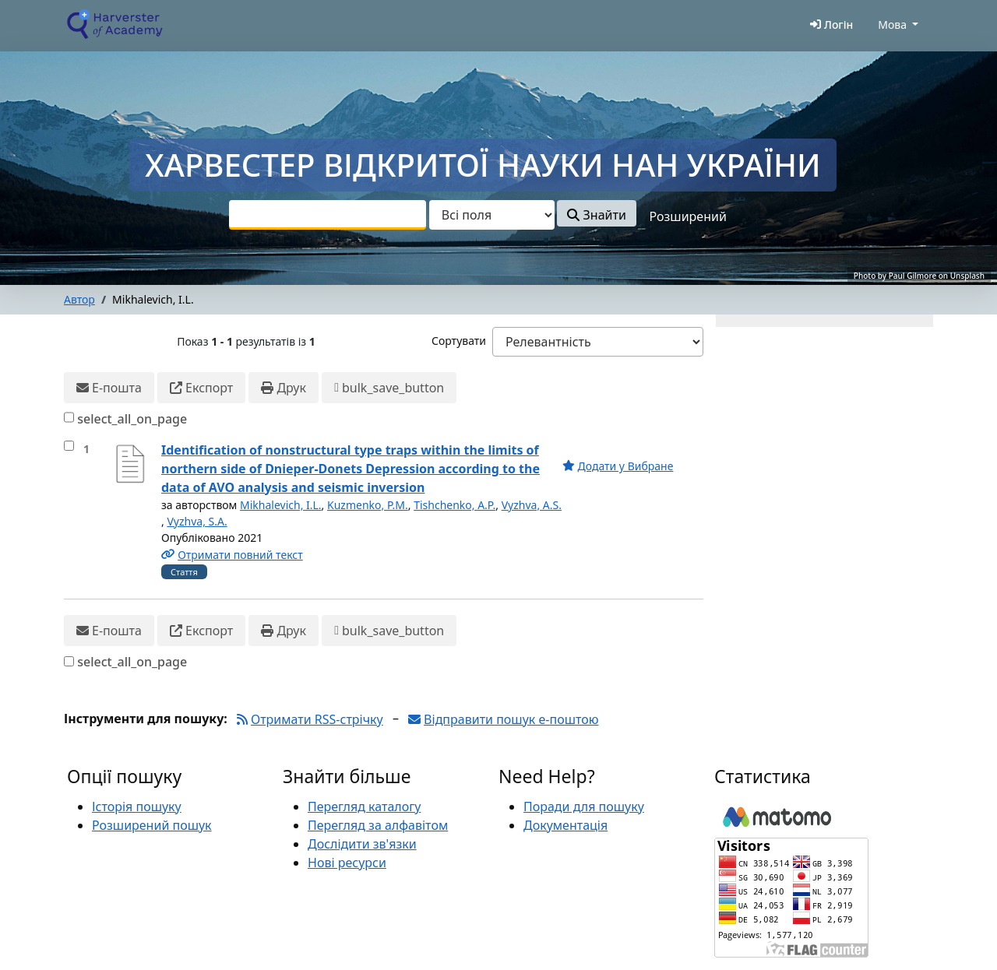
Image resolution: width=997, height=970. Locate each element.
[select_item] (69, 446)
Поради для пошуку (583, 806)
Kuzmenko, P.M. (367, 504)
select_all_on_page (132, 418)
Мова (892, 24)
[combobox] (327, 215)
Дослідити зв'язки (362, 843)
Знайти (596, 214)
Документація (565, 825)
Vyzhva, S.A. (197, 521)
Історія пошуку (136, 806)
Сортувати (459, 340)
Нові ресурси (347, 862)
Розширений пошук (152, 825)
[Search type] (492, 215)
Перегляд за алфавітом (378, 825)
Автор (79, 299)
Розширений (688, 216)
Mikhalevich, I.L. (281, 504)
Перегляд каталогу (364, 806)
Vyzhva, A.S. (532, 504)
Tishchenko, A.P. (454, 504)
